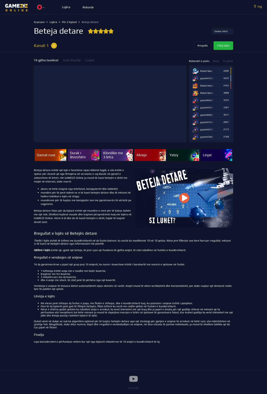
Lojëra (53, 22)
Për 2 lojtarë (69, 22)
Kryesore (39, 22)
